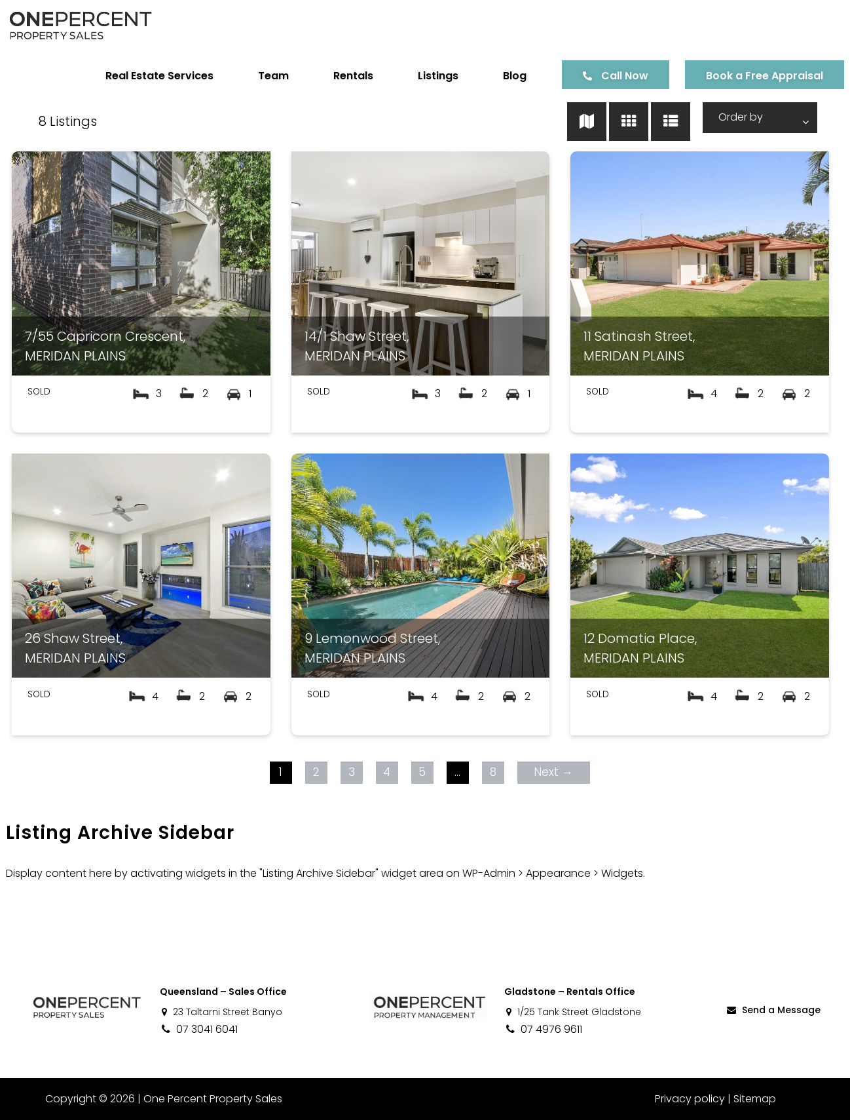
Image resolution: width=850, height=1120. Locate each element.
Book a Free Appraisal (749, 75)
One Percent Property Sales (207, 1098)
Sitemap (754, 1098)
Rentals (338, 75)
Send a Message (773, 1009)
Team (258, 75)
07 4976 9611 (543, 1029)
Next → (550, 772)
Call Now (609, 75)
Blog (499, 75)
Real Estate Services (144, 75)
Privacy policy (690, 1098)
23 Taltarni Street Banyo (221, 1011)
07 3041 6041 (199, 1029)
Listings (423, 75)
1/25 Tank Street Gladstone (572, 1011)
